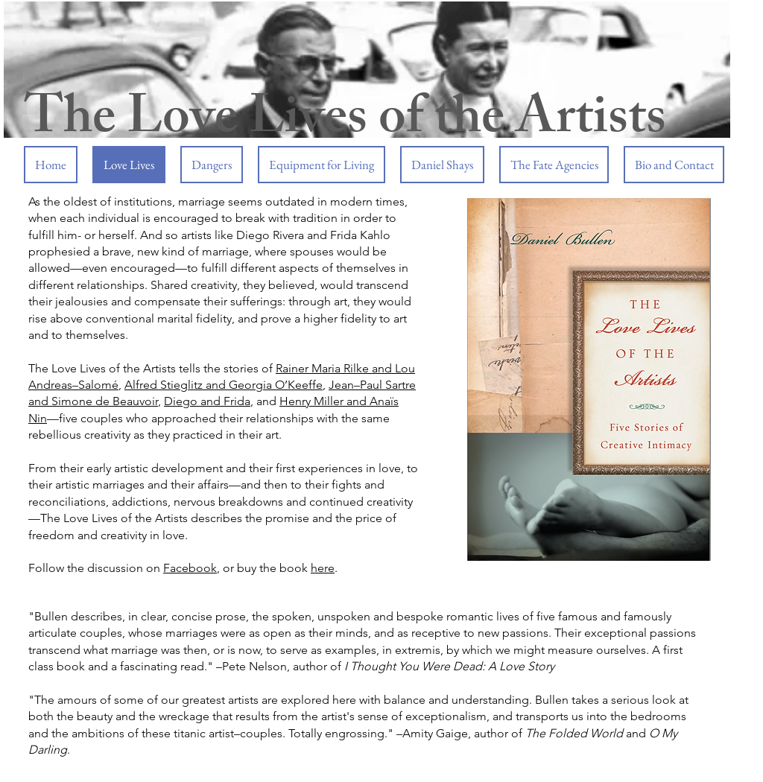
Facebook (190, 568)
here (323, 568)
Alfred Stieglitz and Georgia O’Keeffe (223, 385)
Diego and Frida (207, 401)
